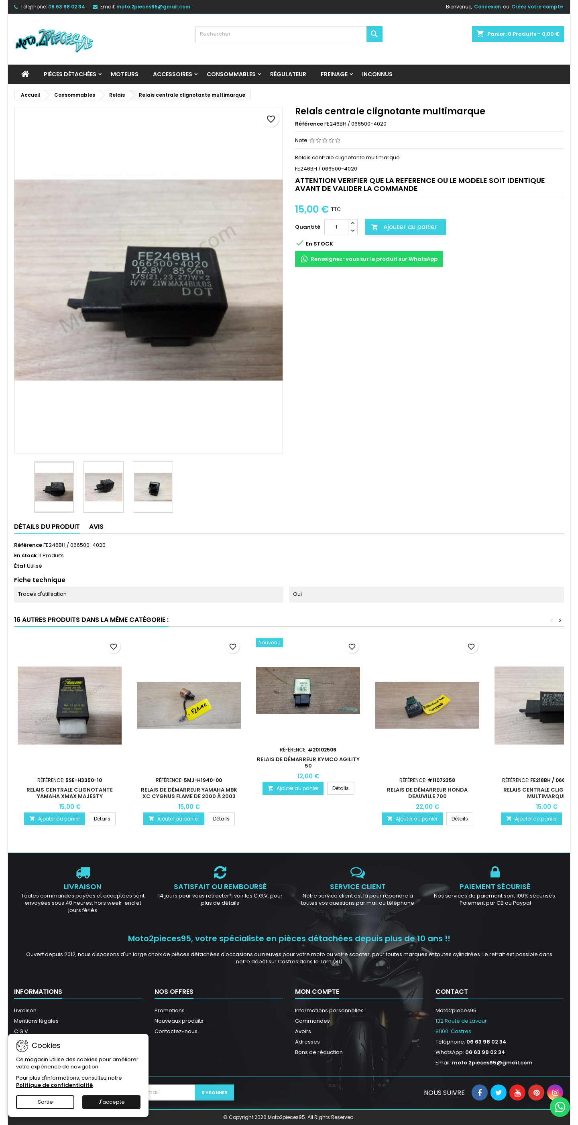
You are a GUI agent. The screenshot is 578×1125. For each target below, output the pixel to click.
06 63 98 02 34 (66, 6)
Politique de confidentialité (54, 1085)
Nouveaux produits (179, 1021)
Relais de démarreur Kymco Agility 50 (308, 762)
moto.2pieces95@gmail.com (153, 6)
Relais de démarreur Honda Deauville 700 (427, 793)
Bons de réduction (319, 1052)
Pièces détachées (70, 74)
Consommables (231, 74)
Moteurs (124, 74)
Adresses (307, 1042)
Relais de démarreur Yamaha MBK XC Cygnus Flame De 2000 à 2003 (189, 793)
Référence (309, 124)
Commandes (312, 1021)
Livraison (25, 1010)
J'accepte (111, 1102)
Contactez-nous (176, 1031)
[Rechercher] (289, 34)
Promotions (170, 1010)
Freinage (334, 74)
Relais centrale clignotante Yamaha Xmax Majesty (69, 793)
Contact (452, 991)
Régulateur (288, 74)
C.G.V (21, 1031)
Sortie (45, 1102)
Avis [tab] (96, 526)
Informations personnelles (329, 1010)
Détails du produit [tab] (47, 526)
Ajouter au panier (404, 226)
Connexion (487, 6)
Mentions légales (36, 1021)
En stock (25, 555)
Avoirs (303, 1031)
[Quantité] (336, 227)
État (20, 566)
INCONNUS (377, 74)
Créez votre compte (537, 6)
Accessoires (172, 74)
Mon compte (317, 991)
